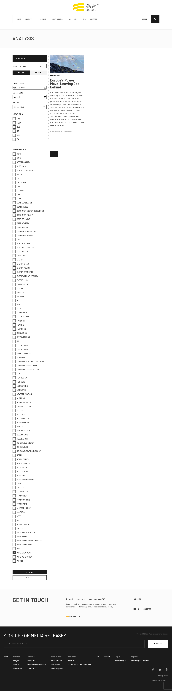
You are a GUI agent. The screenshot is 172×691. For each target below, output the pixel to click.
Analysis (16, 661)
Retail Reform (22, 463)
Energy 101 (31, 661)
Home (19, 19)
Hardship (20, 320)
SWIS (18, 483)
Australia (20, 166)
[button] (19, 114)
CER (17, 186)
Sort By (16, 102)
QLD (15, 126)
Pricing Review (22, 430)
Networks (20, 390)
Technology (21, 491)
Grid (21, 73)
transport (21, 503)
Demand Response (24, 235)
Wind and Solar (23, 552)
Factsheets (55, 664)
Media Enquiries (57, 668)
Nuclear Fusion (23, 402)
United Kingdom (22, 508)
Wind (18, 548)
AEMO (18, 158)
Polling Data (21, 418)
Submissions (17, 668)
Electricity (21, 251)
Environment (21, 284)
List (38, 73)
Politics (19, 414)
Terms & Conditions (160, 680)
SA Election (21, 471)
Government (21, 312)
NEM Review (21, 377)
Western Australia (25, 532)
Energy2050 (21, 280)
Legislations (22, 349)
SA (15, 131)
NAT (15, 118)
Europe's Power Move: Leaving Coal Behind (65, 83)
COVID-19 (30, 668)
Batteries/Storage (25, 170)
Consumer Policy (23, 215)
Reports (16, 664)
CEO (17, 178)
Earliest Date (18, 83)
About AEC (72, 661)
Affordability (22, 162)
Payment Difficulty (24, 406)
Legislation (21, 345)
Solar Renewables (24, 479)
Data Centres (22, 223)
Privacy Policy (162, 675)
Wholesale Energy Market (28, 540)
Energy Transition (24, 272)
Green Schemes (22, 316)
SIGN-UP (158, 644)
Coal (18, 198)
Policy (18, 410)
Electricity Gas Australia (140, 661)
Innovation (20, 333)
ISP (17, 341)
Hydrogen (20, 328)
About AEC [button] (73, 19)
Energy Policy (22, 267)
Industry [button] (28, 19)
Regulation (21, 438)
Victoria (19, 512)
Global (19, 308)
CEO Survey (21, 182)
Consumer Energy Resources (29, 210)
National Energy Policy (26, 369)
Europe (19, 288)
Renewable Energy (24, 442)
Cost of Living (22, 219)
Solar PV (20, 475)
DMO (17, 239)
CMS (17, 194)
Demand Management (25, 231)
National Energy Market (27, 365)
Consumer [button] (42, 19)
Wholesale (21, 536)
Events (19, 292)
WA (15, 139)
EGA (84, 19)
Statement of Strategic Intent (79, 664)
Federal (19, 296)
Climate (19, 190)
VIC (15, 135)
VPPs (18, 516)
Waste (18, 528)
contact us (74, 616)
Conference (21, 206)
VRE (17, 520)
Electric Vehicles (24, 247)
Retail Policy (22, 459)
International (22, 337)
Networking (21, 385)
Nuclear (19, 398)
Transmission (22, 499)
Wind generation (23, 556)
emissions (20, 255)
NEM (17, 373)
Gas (17, 304)
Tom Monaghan (57, 132)
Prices (18, 426)
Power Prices (22, 422)
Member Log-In (120, 661)
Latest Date (18, 93)
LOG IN (144, 19)
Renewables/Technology (27, 451)
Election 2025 (22, 243)
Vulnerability (22, 524)
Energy (19, 259)
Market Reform (22, 353)
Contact (93, 19)
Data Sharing (22, 227)
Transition (21, 495)
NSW (15, 122)
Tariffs (19, 487)
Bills (18, 174)
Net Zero (20, 381)
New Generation (23, 394)
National (20, 357)
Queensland (21, 434)
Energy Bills (21, 263)
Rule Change (21, 467)
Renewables (21, 447)
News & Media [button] (57, 19)
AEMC (18, 153)
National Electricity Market (29, 361)
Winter (19, 560)
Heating (19, 324)
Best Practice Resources (36, 664)
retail (18, 455)
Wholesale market (24, 544)
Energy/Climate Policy (26, 276)
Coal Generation (23, 202)
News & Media (56, 661)
